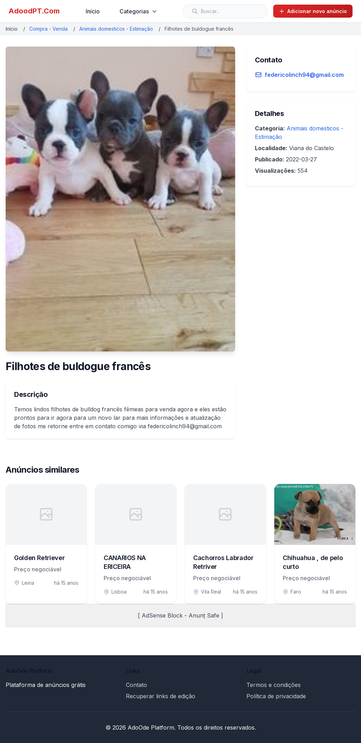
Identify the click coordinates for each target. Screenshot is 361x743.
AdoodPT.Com (34, 11)
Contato (136, 684)
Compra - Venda (48, 29)
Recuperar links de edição (160, 696)
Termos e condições (273, 684)
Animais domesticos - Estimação (116, 29)
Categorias (138, 11)
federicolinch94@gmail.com (304, 74)
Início (93, 11)
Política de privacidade (276, 696)
